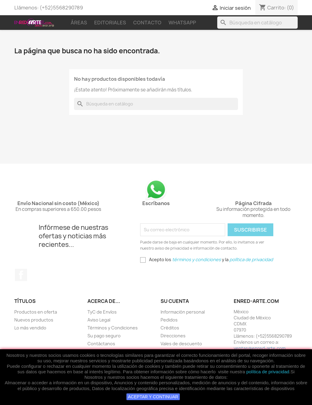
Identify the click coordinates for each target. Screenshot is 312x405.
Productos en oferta (35, 312)
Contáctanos (101, 343)
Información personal (183, 312)
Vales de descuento (181, 343)
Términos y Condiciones (112, 328)
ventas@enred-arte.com (259, 348)
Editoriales (110, 22)
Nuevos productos (33, 320)
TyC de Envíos (102, 312)
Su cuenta (175, 301)
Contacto (147, 22)
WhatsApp (182, 22)
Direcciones (173, 336)
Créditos (170, 328)
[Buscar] (257, 22)
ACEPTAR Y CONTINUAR (153, 396)
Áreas (79, 22)
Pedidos (169, 320)
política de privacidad (267, 371)
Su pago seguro (104, 336)
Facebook (21, 275)
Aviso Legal (98, 320)
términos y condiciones (196, 259)
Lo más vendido (30, 328)
